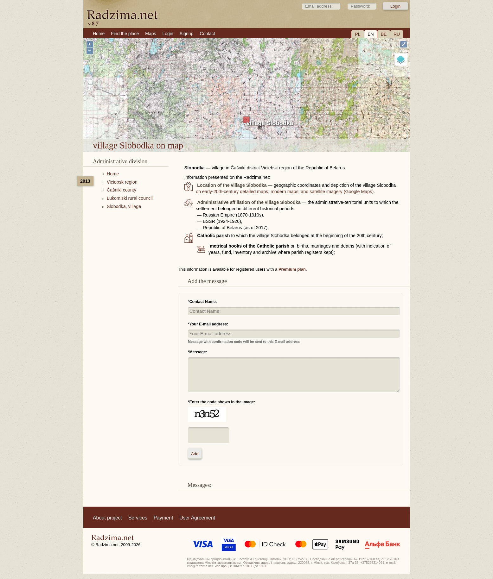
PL (357, 34)
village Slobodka (269, 123)
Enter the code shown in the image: (222, 402)
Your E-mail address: (208, 324)
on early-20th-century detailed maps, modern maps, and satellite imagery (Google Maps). (285, 191)
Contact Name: (203, 301)
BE (384, 34)
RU (397, 34)
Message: (198, 352)
